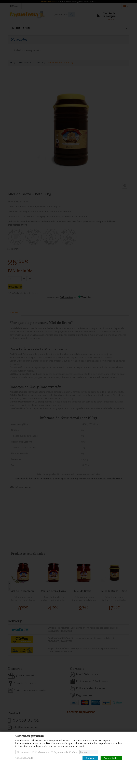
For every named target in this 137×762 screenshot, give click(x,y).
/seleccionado (24, 757)
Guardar (90, 757)
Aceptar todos (111, 757)
